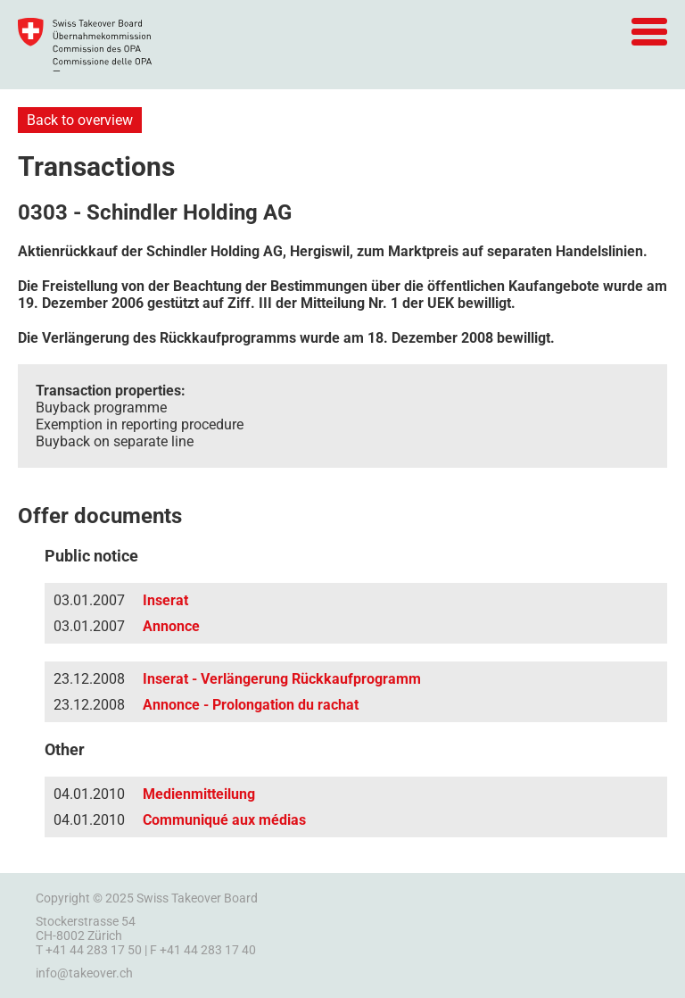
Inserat (165, 600)
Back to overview (80, 120)
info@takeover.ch (84, 973)
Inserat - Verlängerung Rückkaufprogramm (282, 678)
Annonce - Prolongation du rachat (251, 704)
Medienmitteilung (199, 794)
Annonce (171, 626)
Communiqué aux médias (224, 819)
